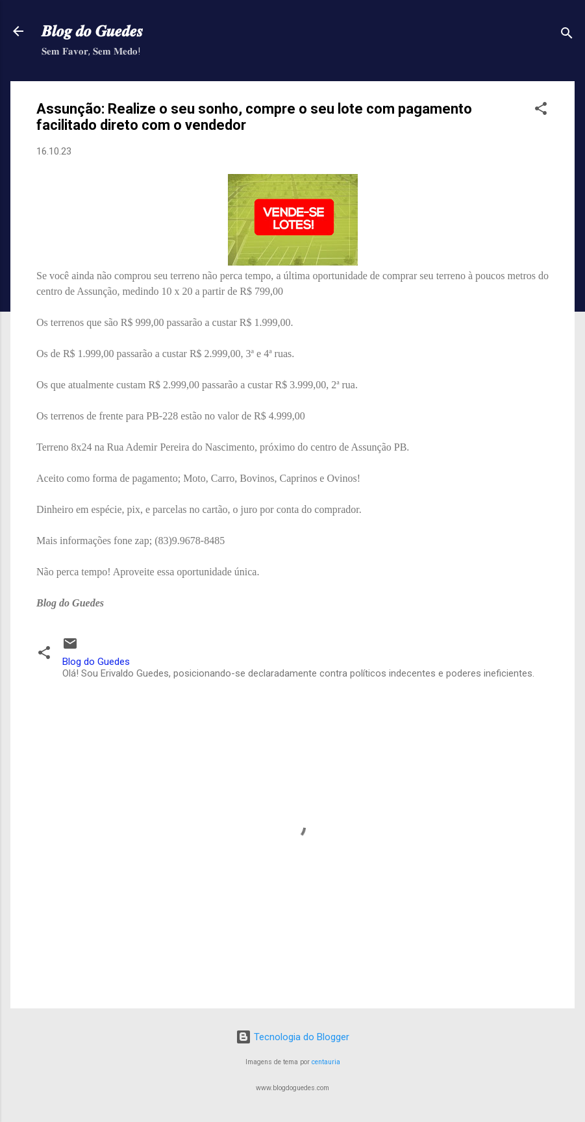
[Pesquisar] (567, 35)
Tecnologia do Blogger (292, 1037)
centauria (326, 1062)
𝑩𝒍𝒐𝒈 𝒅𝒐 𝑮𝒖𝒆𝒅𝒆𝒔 (92, 31)
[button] (541, 111)
